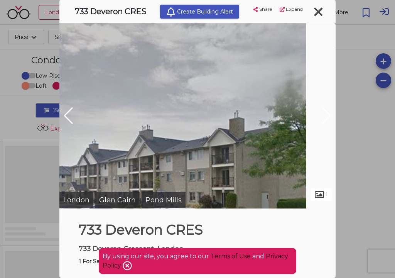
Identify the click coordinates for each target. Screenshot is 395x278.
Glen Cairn (117, 200)
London (76, 200)
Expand (291, 9)
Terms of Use (231, 256)
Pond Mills (163, 200)
